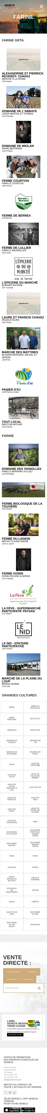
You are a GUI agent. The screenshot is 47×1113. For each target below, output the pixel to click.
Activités (11, 979)
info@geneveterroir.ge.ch (13, 1080)
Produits (32, 972)
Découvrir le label (15, 1034)
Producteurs (13, 972)
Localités (28, 979)
